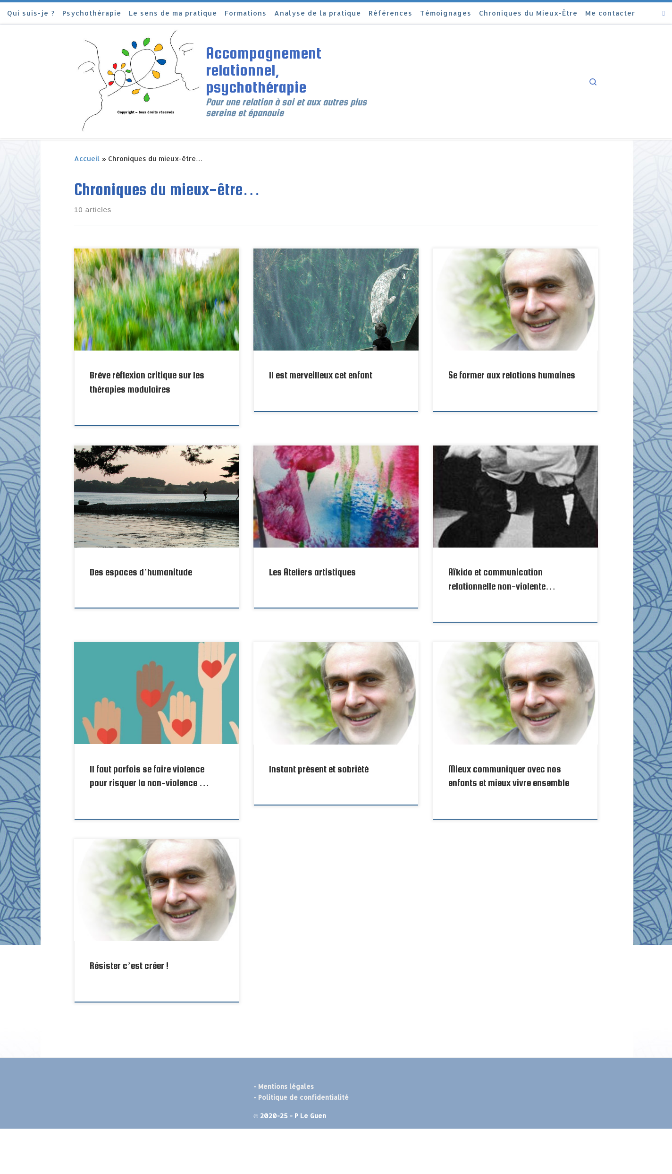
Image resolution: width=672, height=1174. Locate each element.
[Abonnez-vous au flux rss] (664, 13)
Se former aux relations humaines (511, 375)
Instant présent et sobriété (319, 769)
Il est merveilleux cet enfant (320, 375)
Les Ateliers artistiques (312, 572)
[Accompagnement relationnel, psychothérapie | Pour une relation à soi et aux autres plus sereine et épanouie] (138, 80)
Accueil (87, 158)
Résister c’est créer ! (129, 965)
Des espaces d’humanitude (141, 572)
